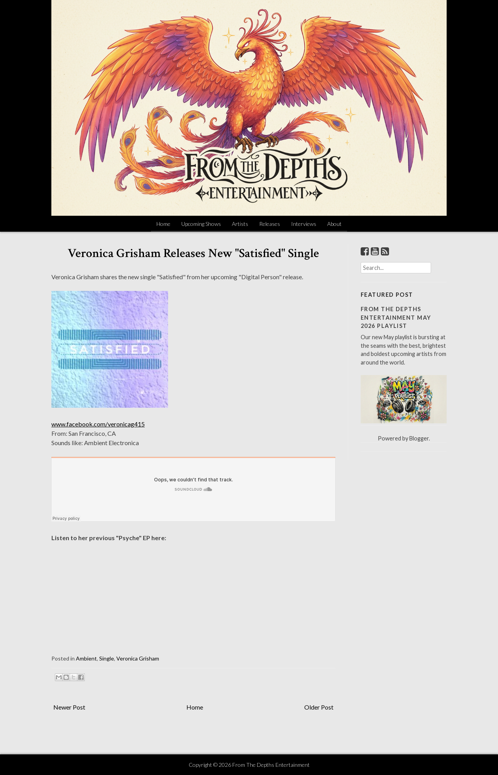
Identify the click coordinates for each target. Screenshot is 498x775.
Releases (269, 223)
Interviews (303, 223)
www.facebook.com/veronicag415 (98, 424)
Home (163, 223)
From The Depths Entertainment (271, 764)
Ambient (86, 658)
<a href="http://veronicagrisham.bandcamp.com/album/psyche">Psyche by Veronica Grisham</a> (129, 589)
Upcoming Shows (201, 223)
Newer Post (69, 707)
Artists (240, 223)
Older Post (318, 707)
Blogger (419, 438)
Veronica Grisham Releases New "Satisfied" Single (193, 253)
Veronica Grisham (137, 658)
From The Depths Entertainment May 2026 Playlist (396, 317)
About (334, 223)
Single (106, 658)
